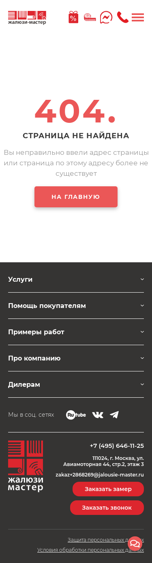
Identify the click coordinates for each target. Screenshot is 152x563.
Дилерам (24, 384)
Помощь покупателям (47, 306)
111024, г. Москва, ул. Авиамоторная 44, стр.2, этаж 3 (103, 461)
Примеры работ (36, 332)
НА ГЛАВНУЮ (75, 196)
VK (97, 415)
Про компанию (34, 358)
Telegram (114, 415)
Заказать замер (108, 489)
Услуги (20, 279)
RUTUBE (76, 415)
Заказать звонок (107, 507)
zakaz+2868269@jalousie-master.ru (100, 475)
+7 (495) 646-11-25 (117, 445)
